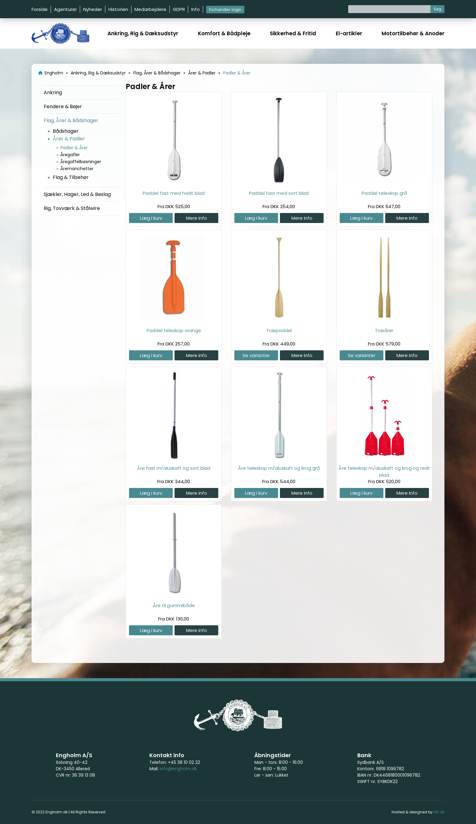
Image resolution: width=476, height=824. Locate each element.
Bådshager (66, 131)
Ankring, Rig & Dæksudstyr (142, 33)
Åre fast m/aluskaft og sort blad (173, 468)
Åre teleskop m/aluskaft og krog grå (279, 468)
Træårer (384, 330)
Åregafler (70, 155)
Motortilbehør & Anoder (413, 33)
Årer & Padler (69, 138)
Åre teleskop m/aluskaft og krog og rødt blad (384, 471)
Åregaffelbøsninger (80, 162)
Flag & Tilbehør (71, 177)
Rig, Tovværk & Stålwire (72, 208)
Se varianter (256, 355)
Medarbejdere (150, 9)
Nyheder (92, 9)
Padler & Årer (74, 148)
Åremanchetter (76, 169)
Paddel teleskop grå (384, 193)
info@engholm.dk (178, 769)
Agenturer (65, 9)
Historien (118, 9)
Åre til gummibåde (174, 605)
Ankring (53, 92)
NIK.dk (438, 812)
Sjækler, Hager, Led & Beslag (77, 194)
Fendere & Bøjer (63, 106)
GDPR (179, 9)
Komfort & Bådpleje (224, 33)
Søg (437, 9)
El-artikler (349, 33)
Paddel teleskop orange (174, 330)
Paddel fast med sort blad (279, 193)
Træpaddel (279, 330)
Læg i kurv (151, 218)
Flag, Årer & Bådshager (71, 120)
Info (195, 9)
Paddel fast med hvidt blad (174, 193)
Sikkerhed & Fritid (293, 33)
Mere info (196, 218)
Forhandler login (225, 9)
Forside (40, 9)
